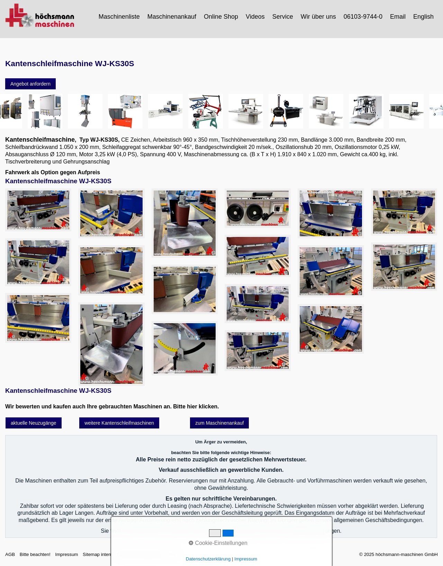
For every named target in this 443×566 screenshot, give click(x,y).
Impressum (66, 554)
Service (282, 16)
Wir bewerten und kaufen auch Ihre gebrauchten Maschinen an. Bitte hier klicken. (112, 406)
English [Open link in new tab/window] (423, 16)
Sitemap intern (97, 554)
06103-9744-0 (363, 16)
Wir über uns (318, 16)
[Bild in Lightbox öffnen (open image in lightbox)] (38, 210)
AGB (10, 554)
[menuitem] (119, 16)
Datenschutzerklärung (139, 554)
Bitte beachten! (35, 554)
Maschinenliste (119, 16)
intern (172, 554)
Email (398, 16)
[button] (30, 83)
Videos (255, 16)
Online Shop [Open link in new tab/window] (221, 16)
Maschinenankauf (171, 16)
